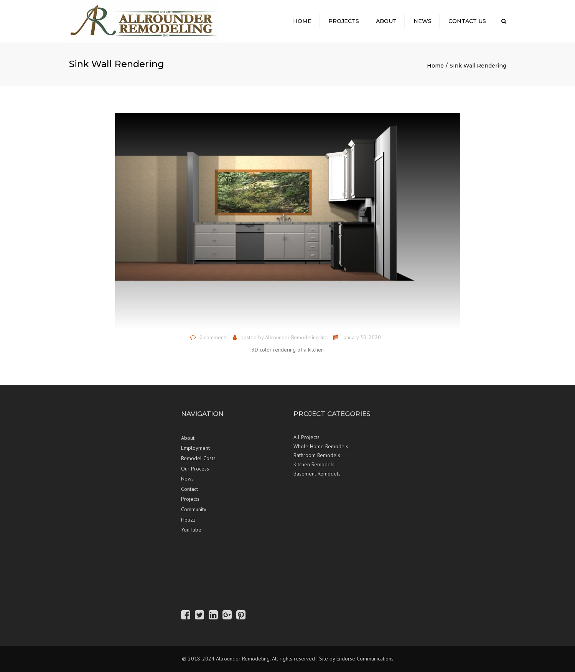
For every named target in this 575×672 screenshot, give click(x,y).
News (423, 21)
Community (193, 509)
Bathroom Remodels (316, 455)
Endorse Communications (365, 658)
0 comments (213, 337)
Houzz (188, 519)
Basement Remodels (317, 473)
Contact (189, 488)
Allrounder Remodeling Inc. (296, 337)
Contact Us (467, 21)
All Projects (306, 437)
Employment (195, 447)
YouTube (191, 529)
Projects (343, 21)
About (386, 21)
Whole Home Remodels (320, 446)
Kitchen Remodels (313, 464)
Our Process (195, 468)
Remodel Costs (198, 458)
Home (302, 21)
